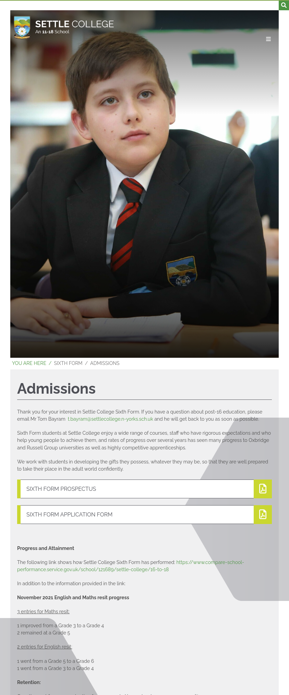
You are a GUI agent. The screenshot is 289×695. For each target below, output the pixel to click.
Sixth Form (68, 363)
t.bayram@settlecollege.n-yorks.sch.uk (110, 419)
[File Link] (144, 489)
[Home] (64, 27)
